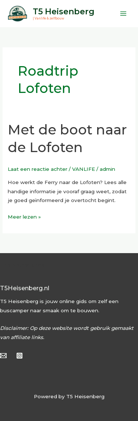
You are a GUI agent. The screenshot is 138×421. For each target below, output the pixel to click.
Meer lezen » (24, 216)
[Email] (3, 355)
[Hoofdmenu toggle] (123, 13)
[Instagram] (19, 355)
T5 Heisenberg (64, 11)
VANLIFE (83, 169)
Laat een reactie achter (37, 169)
